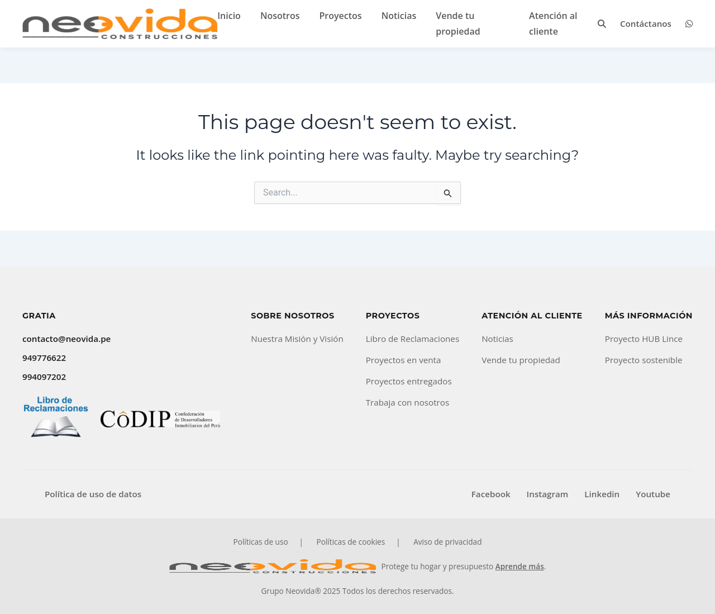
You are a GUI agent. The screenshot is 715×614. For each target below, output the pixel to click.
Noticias (399, 15)
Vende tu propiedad (521, 359)
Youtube (653, 493)
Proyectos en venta (403, 359)
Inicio (229, 15)
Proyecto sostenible (644, 359)
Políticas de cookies (351, 541)
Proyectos (341, 15)
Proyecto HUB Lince (644, 338)
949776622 (44, 357)
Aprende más (519, 566)
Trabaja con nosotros (407, 402)
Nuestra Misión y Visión (297, 338)
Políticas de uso (260, 541)
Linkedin (601, 493)
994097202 (44, 376)
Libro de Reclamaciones (412, 338)
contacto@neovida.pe (66, 338)
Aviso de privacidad (447, 541)
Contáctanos (645, 23)
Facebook (491, 493)
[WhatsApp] (689, 24)
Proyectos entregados (409, 381)
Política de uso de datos (93, 493)
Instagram (548, 493)
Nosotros (280, 15)
